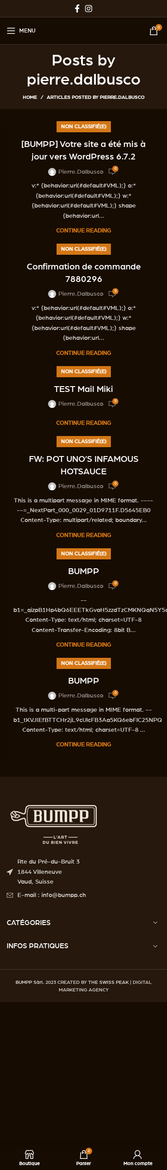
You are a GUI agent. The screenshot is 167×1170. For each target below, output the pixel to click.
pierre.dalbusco (84, 80)
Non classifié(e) (83, 126)
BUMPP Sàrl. (30, 982)
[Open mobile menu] (21, 31)
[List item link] (83, 895)
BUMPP (83, 571)
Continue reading (83, 231)
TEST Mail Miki (83, 389)
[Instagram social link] (88, 8)
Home (30, 97)
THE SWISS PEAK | (109, 982)
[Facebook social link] (77, 8)
